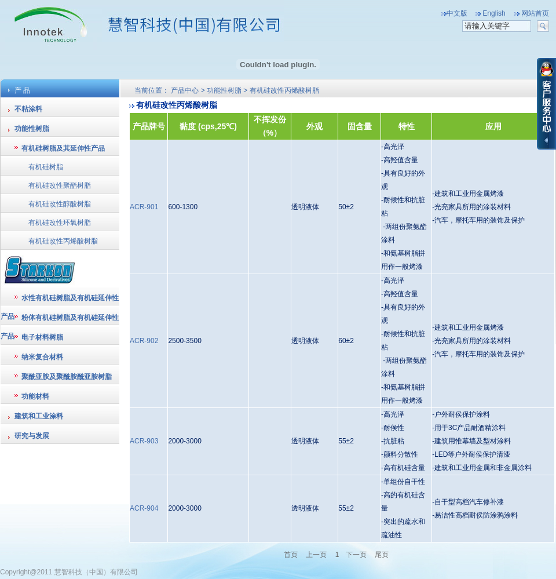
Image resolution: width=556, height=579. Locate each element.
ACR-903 (144, 441)
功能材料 (35, 396)
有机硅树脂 (45, 167)
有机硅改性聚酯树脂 (59, 185)
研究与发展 (31, 436)
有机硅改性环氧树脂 (59, 223)
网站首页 (535, 13)
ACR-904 (144, 508)
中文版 (457, 13)
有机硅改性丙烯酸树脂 (63, 241)
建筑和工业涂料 (38, 416)
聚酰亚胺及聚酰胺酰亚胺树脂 (66, 377)
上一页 (316, 555)
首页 (291, 555)
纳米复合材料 (42, 357)
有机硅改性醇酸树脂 (59, 204)
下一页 (356, 555)
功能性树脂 (31, 129)
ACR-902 (144, 341)
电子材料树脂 (42, 337)
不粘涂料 (28, 109)
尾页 (382, 555)
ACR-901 (144, 207)
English (493, 13)
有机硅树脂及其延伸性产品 (63, 148)
